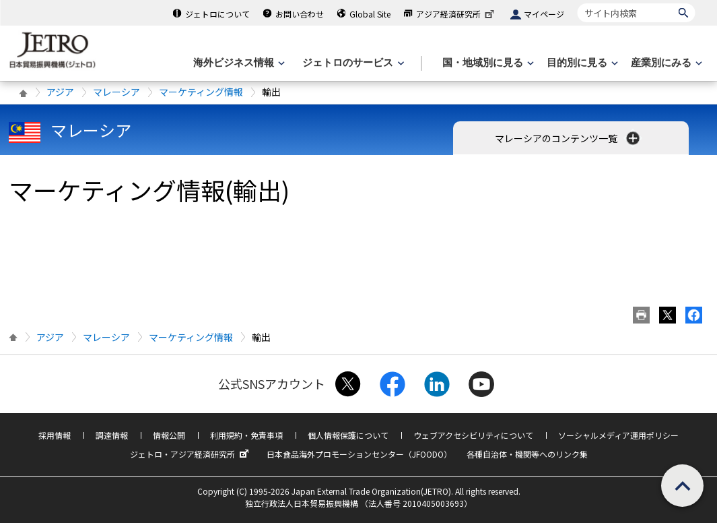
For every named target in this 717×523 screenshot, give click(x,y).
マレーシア (116, 91)
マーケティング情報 (201, 91)
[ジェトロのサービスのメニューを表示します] (351, 63)
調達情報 (112, 435)
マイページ (544, 14)
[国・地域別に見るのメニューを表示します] (486, 63)
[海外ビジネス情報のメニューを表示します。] (237, 63)
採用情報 (54, 435)
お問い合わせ (299, 14)
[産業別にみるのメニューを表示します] (665, 63)
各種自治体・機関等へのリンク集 (527, 454)
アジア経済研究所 (456, 14)
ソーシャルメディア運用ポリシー (618, 435)
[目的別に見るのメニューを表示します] (581, 63)
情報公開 (169, 435)
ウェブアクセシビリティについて (473, 435)
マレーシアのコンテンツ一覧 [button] (568, 138)
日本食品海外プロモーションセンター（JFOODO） (359, 454)
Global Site (369, 14)
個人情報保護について (348, 435)
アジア (60, 91)
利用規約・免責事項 (246, 435)
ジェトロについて (217, 14)
